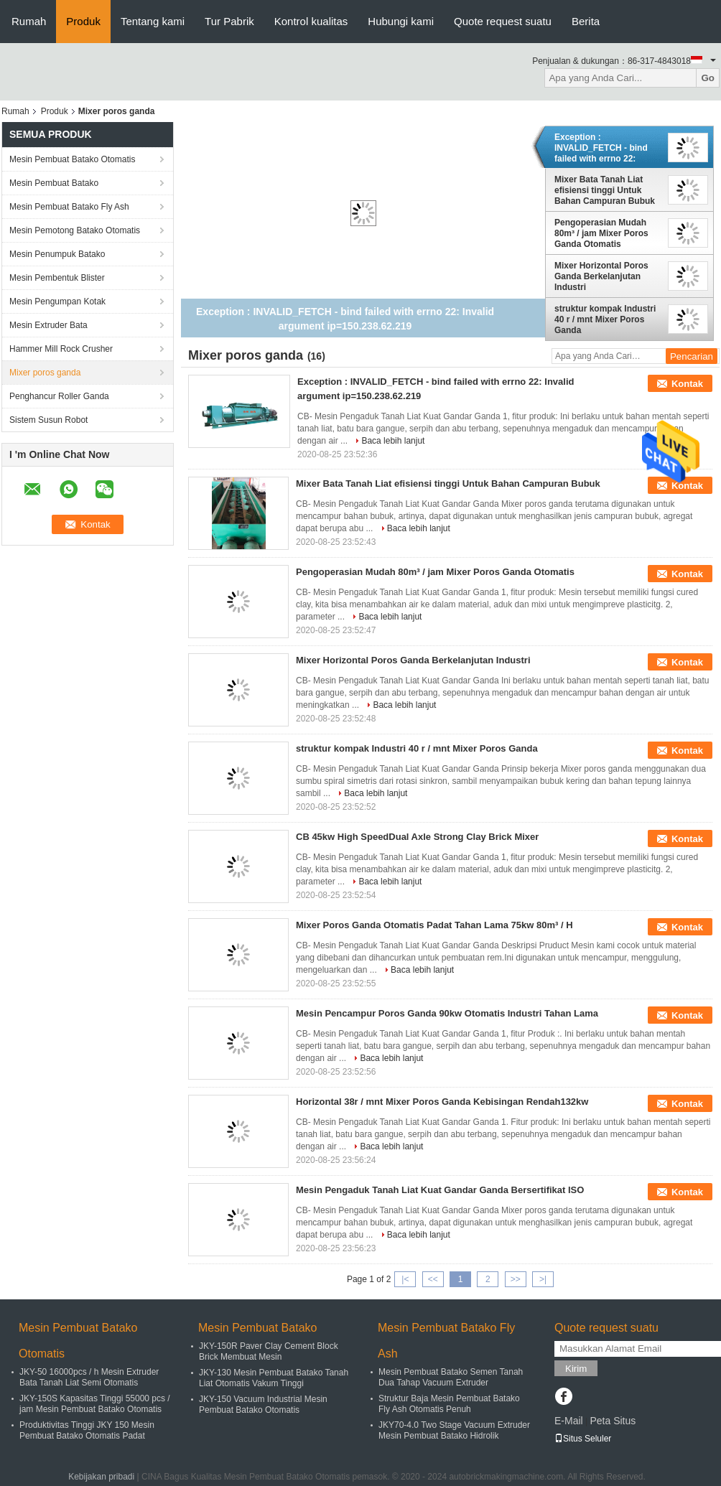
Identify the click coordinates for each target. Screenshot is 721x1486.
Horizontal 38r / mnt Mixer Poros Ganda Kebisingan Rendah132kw (442, 1101)
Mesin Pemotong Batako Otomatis (74, 230)
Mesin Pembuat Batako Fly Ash (69, 207)
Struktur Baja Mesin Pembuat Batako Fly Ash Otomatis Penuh (449, 1403)
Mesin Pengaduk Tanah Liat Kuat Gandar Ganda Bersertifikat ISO (440, 1189)
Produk (83, 21)
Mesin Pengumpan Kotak (57, 301)
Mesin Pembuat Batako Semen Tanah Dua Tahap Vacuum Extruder (450, 1377)
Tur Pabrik (229, 21)
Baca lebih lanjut (392, 441)
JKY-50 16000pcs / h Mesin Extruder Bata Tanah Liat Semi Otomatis (89, 1377)
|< (405, 1279)
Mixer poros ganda (44, 373)
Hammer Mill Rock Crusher (61, 349)
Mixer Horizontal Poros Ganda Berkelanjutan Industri (601, 276)
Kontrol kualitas (311, 21)
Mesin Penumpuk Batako (57, 254)
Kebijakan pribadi (101, 1477)
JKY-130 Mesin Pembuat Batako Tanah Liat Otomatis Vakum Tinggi (273, 1378)
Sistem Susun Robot (48, 420)
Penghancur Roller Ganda (59, 396)
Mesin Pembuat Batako (53, 183)
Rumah (28, 21)
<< (433, 1279)
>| (542, 1279)
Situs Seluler (582, 1439)
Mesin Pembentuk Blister (57, 278)
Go (708, 78)
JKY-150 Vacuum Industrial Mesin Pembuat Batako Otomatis (263, 1404)
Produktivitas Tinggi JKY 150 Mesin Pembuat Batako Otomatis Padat (86, 1430)
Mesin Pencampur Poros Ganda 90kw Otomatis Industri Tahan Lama (447, 1013)
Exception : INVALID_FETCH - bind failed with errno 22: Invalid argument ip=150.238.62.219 (601, 148)
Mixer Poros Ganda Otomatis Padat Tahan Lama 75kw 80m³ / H (434, 925)
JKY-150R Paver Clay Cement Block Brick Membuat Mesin (268, 1351)
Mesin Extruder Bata (48, 325)
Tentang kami (153, 21)
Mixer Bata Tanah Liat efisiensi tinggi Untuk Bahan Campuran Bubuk (604, 190)
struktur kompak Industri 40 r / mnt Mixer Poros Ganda (605, 319)
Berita (586, 21)
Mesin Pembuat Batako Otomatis (72, 159)
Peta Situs (613, 1420)
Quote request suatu (503, 21)
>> (516, 1279)
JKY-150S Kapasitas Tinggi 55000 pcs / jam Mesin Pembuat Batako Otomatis (94, 1403)
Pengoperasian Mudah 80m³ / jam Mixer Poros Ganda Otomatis (601, 233)
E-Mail (568, 1420)
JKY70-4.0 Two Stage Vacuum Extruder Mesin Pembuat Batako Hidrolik (454, 1430)
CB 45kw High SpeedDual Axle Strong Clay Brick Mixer (417, 836)
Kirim (576, 1368)
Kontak (687, 383)
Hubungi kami (401, 21)
